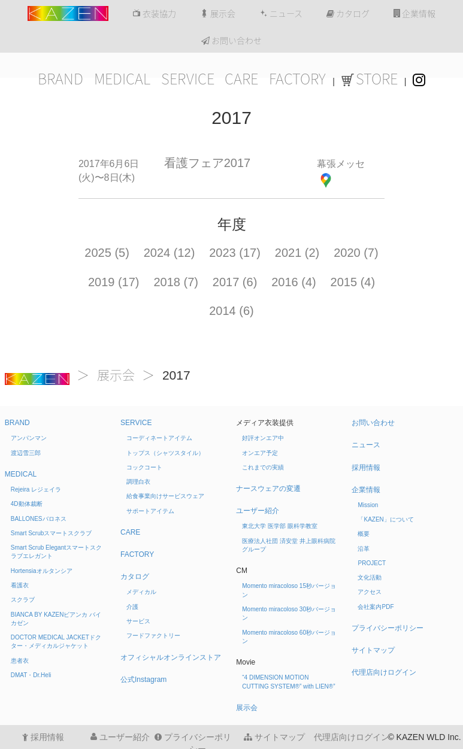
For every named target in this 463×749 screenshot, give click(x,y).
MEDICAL (122, 79)
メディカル (141, 592)
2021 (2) (297, 252)
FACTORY (297, 79)
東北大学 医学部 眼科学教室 (279, 526)
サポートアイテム (150, 511)
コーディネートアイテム (159, 438)
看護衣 (20, 585)
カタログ (348, 14)
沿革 (364, 548)
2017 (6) (235, 282)
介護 (132, 607)
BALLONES (38, 518)
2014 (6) (231, 310)
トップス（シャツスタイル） (165, 453)
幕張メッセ (341, 164)
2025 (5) (106, 252)
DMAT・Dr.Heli (31, 675)
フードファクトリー (153, 635)
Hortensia (41, 571)
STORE (369, 79)
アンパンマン (29, 438)
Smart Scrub (51, 533)
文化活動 (370, 577)
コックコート (144, 467)
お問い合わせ (231, 41)
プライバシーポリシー (387, 628)
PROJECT (372, 563)
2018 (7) (175, 282)
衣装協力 (154, 14)
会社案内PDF (376, 607)
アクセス (370, 592)
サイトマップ (373, 650)
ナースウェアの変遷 (268, 488)
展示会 (217, 14)
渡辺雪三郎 (26, 453)
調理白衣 (138, 481)
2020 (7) (356, 252)
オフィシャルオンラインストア (170, 657)
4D (27, 504)
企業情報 (414, 14)
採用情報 (366, 467)
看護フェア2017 (207, 162)
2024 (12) (169, 252)
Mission (368, 505)
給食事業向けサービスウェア (165, 496)
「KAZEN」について (385, 519)
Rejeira (36, 489)
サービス (138, 621)
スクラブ (23, 599)
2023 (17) (235, 252)
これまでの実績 (263, 467)
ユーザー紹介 (257, 511)
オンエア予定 (260, 453)
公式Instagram (143, 679)
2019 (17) (114, 282)
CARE (241, 79)
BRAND (60, 79)
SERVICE (187, 79)
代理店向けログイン (384, 672)
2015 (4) (353, 282)
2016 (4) (293, 282)
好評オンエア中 (263, 438)
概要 (364, 533)
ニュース (280, 14)
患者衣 (20, 660)
